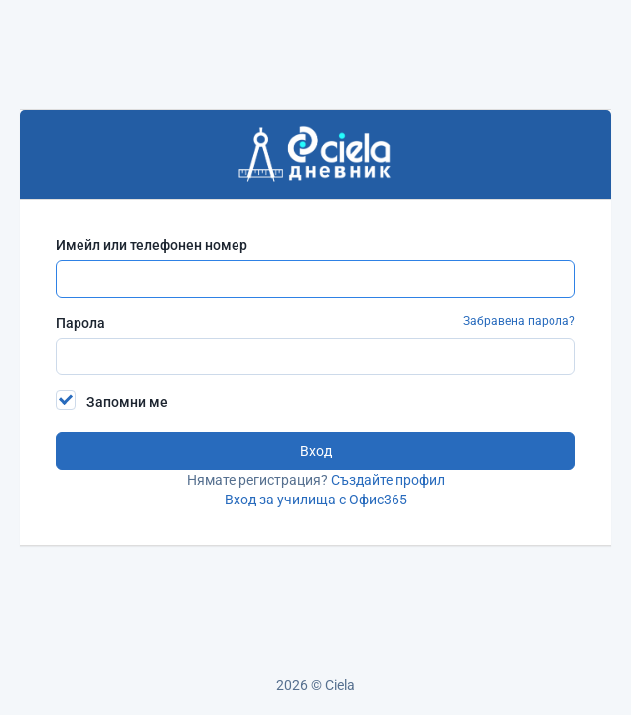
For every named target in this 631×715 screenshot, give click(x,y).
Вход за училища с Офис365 (316, 499)
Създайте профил (388, 480)
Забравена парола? (519, 321)
